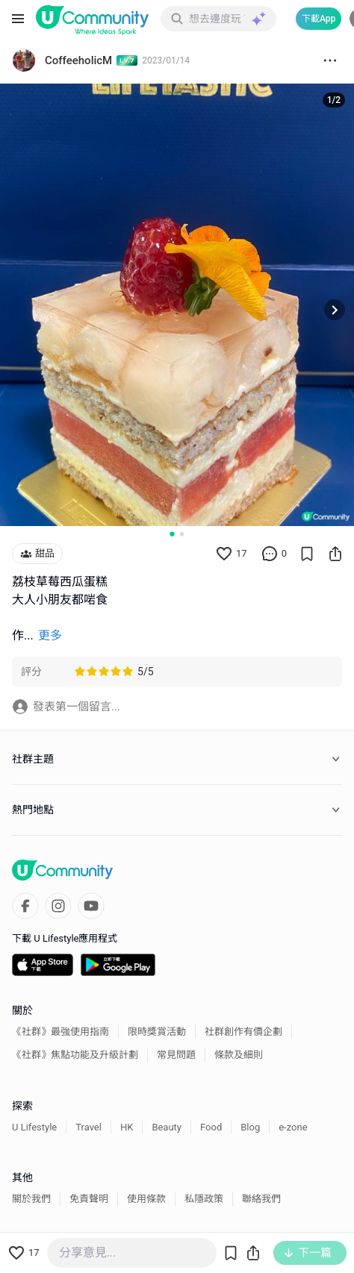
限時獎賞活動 (157, 1031)
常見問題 (176, 1054)
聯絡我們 (261, 1198)
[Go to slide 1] (172, 533)
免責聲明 (88, 1198)
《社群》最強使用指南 (60, 1031)
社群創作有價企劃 (243, 1031)
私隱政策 (203, 1198)
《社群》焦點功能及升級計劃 (75, 1054)
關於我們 (31, 1198)
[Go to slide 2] (182, 534)
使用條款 (146, 1198)
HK (126, 1127)
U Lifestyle (34, 1127)
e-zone (293, 1127)
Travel (88, 1127)
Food (211, 1127)
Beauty (166, 1127)
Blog (250, 1127)
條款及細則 (238, 1054)
